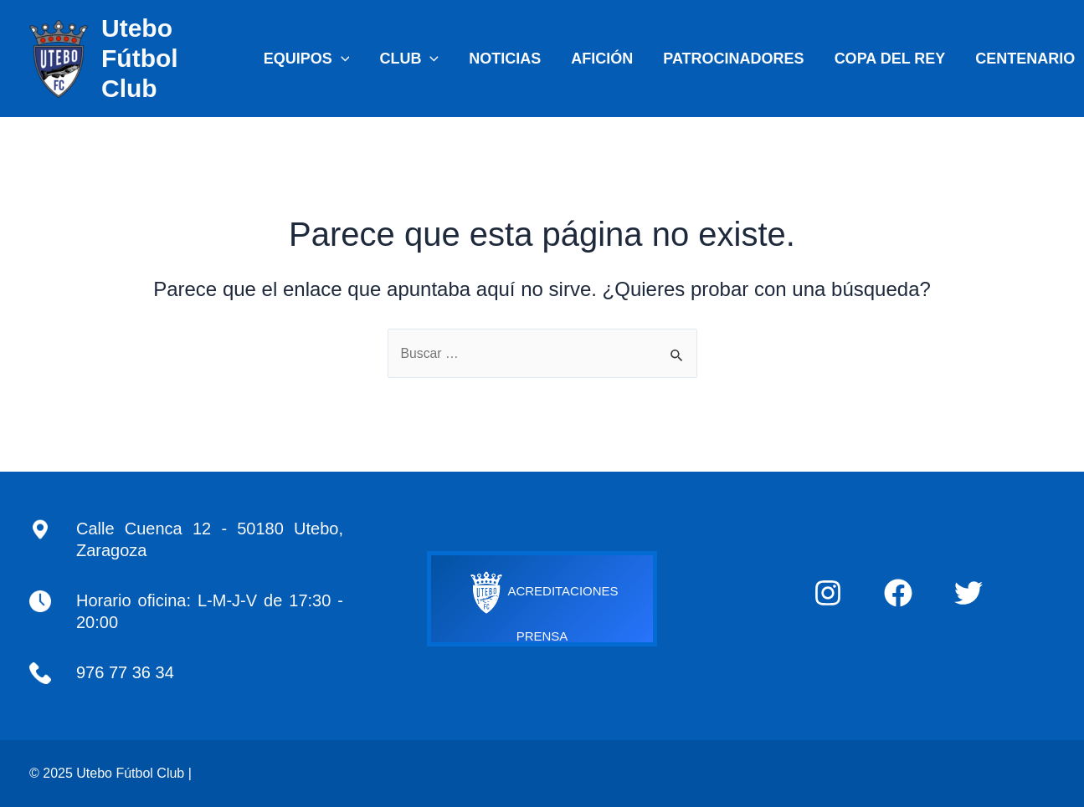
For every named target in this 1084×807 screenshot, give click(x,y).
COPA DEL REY (890, 58)
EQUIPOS (307, 58)
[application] (341, 58)
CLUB (409, 58)
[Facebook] (898, 593)
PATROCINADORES (733, 58)
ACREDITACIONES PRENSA (541, 600)
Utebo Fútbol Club (139, 58)
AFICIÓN (602, 58)
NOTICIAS (505, 58)
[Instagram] (828, 593)
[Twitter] (968, 593)
